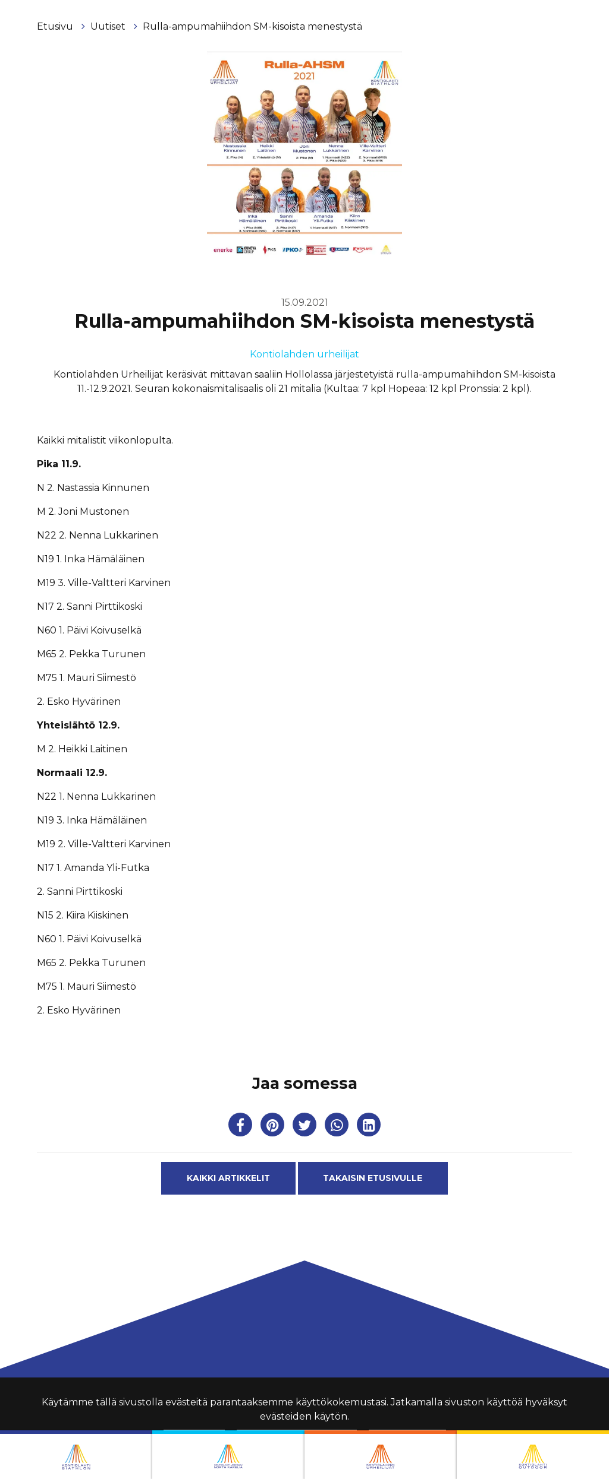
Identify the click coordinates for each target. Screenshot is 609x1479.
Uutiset (109, 26)
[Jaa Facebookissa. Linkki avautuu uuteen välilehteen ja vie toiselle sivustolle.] (241, 1127)
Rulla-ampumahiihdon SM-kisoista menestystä (252, 26)
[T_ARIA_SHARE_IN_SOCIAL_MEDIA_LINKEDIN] (369, 1127)
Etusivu (56, 26)
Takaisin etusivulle (372, 1178)
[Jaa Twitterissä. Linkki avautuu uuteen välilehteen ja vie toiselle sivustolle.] (306, 1127)
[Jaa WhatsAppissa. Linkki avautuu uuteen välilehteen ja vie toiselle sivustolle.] (338, 1127)
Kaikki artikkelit (228, 1178)
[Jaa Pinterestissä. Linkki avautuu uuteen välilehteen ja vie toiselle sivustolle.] (274, 1127)
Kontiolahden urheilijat (304, 354)
